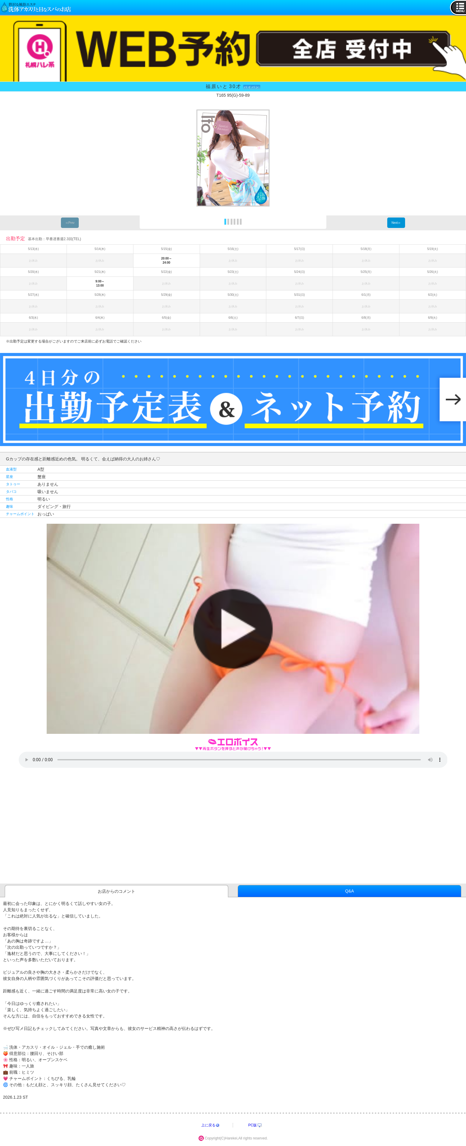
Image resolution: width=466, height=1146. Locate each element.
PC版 (252, 1125)
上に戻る (208, 1125)
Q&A (349, 891)
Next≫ (396, 222)
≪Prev (70, 222)
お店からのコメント (116, 891)
